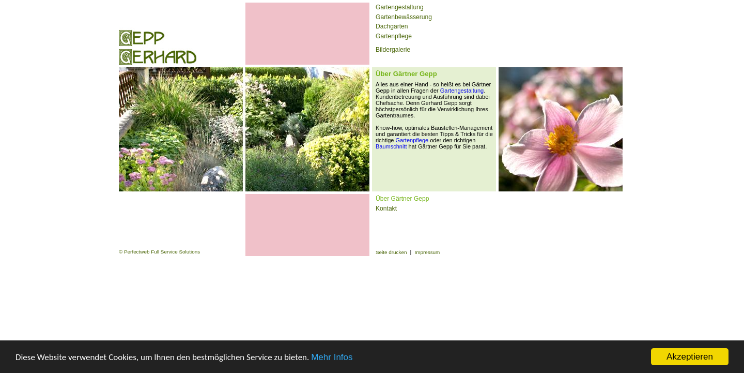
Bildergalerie (393, 49)
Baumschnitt (391, 146)
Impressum (427, 252)
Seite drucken (391, 252)
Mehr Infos (331, 357)
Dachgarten (392, 26)
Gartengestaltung (400, 7)
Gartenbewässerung (404, 17)
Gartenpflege (394, 36)
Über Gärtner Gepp (402, 198)
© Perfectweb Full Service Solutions (159, 252)
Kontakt (386, 208)
